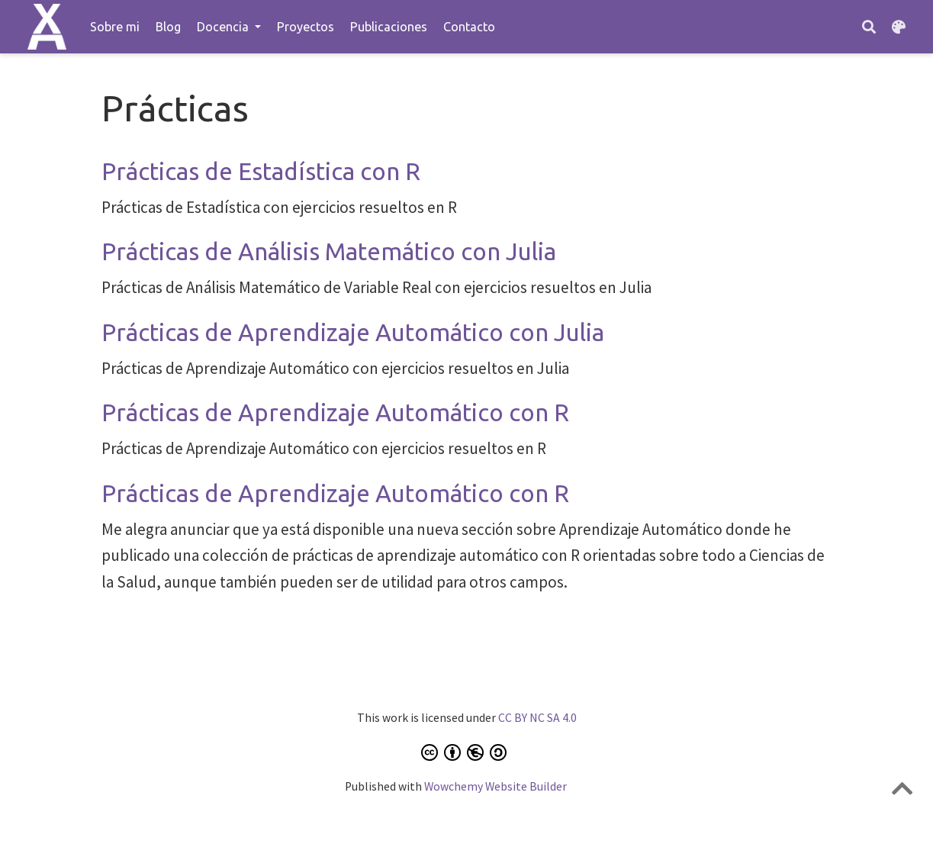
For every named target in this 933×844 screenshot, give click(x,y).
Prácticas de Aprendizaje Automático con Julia (352, 332)
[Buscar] (869, 27)
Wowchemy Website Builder (495, 786)
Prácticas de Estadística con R (260, 171)
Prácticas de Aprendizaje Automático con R (335, 412)
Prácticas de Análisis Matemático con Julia (328, 251)
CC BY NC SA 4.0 (537, 717)
